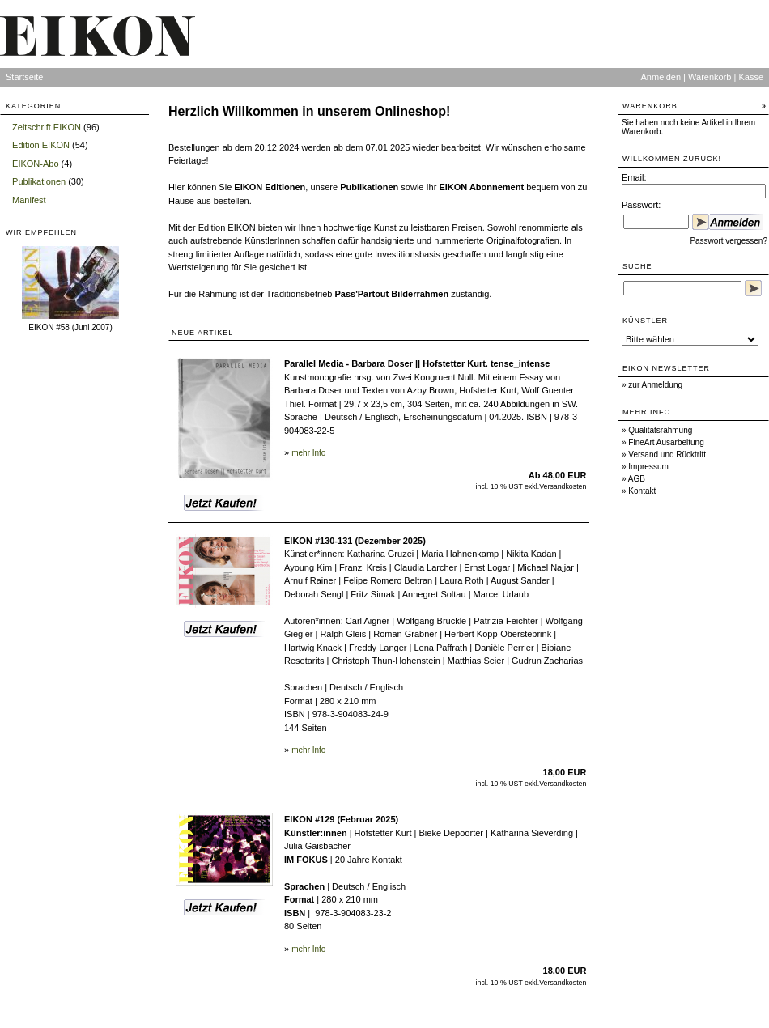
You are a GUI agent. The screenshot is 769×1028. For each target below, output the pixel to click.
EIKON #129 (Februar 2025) (341, 819)
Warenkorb (709, 77)
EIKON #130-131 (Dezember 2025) (355, 541)
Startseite (24, 77)
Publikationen (39, 181)
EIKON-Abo (35, 163)
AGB (636, 478)
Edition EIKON (41, 145)
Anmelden (661, 77)
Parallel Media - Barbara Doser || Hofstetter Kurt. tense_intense (417, 363)
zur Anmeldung (655, 384)
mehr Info (308, 452)
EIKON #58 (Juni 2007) (70, 327)
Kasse (750, 77)
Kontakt (642, 490)
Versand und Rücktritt (667, 454)
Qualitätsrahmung (660, 430)
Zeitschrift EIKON (46, 127)
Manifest (29, 200)
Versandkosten (562, 486)
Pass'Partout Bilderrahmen (391, 294)
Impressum (648, 466)
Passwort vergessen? (728, 240)
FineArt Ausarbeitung (665, 442)
